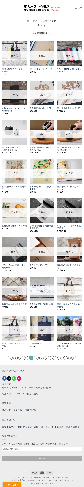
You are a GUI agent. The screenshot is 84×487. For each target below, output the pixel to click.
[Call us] (14, 378)
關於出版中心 (9, 427)
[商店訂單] (42, 33)
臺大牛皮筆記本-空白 (39, 265)
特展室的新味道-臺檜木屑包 (69, 266)
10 (62, 358)
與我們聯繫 (30, 410)
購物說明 (6, 410)
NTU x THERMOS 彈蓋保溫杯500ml (69, 70)
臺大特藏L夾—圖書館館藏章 (14, 188)
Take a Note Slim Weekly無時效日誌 (14, 109)
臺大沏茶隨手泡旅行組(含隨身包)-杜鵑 (41, 148)
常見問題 (18, 410)
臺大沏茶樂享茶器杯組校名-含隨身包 (68, 148)
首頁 (28, 20)
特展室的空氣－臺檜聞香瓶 (14, 304)
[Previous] (10, 358)
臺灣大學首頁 (73, 427)
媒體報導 (38, 427)
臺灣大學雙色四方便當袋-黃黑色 (14, 70)
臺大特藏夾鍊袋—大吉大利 (14, 226)
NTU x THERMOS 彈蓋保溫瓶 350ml (69, 344)
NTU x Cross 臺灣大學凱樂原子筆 (41, 227)
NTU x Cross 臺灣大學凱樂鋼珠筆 (14, 266)
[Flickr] (19, 378)
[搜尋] (76, 7)
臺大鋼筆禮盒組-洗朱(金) (41, 108)
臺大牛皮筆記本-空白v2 (41, 69)
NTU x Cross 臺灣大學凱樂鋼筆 (69, 227)
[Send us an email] (9, 378)
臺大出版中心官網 (54, 427)
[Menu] (3, 8)
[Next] (73, 358)
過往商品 (44, 20)
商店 (35, 20)
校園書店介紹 (25, 427)
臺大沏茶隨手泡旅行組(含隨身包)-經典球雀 (14, 148)
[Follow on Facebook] (4, 378)
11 (68, 358)
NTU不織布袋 (36, 343)
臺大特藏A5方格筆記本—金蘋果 (68, 188)
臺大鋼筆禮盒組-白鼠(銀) (68, 108)
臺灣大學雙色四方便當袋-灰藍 (14, 344)
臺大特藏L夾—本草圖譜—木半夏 (42, 188)
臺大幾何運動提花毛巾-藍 (41, 304)
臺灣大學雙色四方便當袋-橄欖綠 (69, 305)
